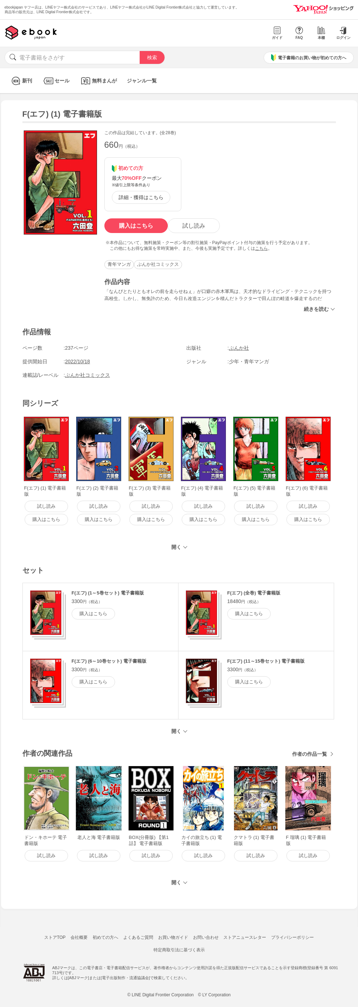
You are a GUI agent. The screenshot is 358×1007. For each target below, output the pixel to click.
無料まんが (98, 81)
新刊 (21, 81)
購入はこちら (136, 226)
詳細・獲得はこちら (141, 197)
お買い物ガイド (173, 937)
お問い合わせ (206, 937)
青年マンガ (119, 264)
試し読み (193, 226)
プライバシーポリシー (292, 937)
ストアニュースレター (244, 937)
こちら (261, 248)
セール (55, 81)
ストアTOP (55, 937)
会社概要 (79, 937)
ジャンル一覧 (142, 81)
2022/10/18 (77, 361)
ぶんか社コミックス (158, 264)
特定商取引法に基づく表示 (179, 949)
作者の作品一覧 (309, 754)
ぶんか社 (239, 348)
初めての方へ (105, 937)
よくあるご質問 (138, 937)
